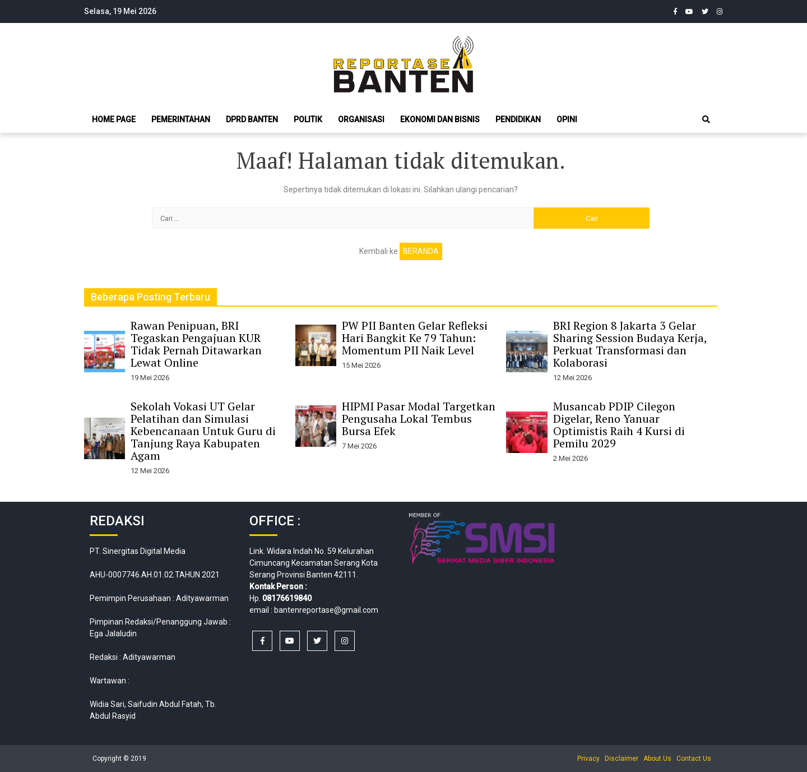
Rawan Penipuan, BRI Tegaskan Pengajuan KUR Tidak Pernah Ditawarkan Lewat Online (196, 344)
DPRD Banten (252, 119)
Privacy (588, 758)
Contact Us (693, 758)
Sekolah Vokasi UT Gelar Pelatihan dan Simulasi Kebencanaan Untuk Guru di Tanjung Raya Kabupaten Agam (203, 431)
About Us (657, 758)
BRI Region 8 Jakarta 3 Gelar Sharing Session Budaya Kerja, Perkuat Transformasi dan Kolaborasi (630, 344)
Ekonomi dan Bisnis (440, 119)
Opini (566, 119)
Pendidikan (518, 119)
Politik (308, 119)
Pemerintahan (180, 119)
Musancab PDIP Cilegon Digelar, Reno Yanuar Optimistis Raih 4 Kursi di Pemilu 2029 (619, 425)
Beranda (421, 251)
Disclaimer (621, 758)
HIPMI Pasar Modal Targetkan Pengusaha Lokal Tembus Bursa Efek (418, 418)
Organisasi (361, 119)
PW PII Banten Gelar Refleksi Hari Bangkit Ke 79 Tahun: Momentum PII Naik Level (415, 338)
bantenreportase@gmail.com (326, 609)
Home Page (114, 119)
